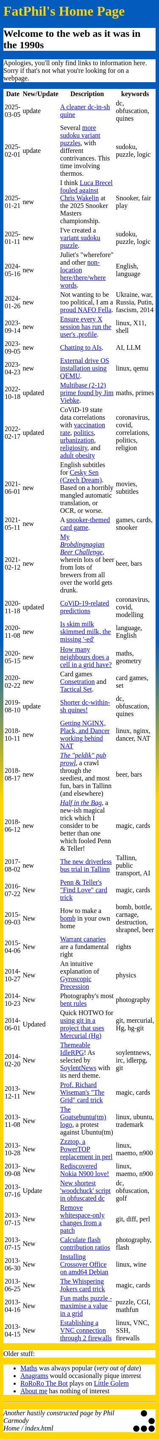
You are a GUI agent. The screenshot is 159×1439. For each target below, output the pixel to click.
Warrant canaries (83, 939)
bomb (67, 918)
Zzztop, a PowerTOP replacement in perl (86, 1149)
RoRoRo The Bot (44, 1383)
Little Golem (111, 1383)
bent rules (73, 1003)
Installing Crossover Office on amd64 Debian (84, 1264)
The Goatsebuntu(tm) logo (83, 1117)
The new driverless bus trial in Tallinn (86, 865)
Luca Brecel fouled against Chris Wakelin (86, 190)
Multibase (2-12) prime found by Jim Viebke (87, 393)
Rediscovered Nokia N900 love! (84, 1169)
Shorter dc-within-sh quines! (85, 706)
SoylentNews (78, 1067)
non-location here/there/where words (83, 274)
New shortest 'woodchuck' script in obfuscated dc (85, 1190)
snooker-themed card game (85, 523)
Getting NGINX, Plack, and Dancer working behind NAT (85, 735)
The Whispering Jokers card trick (82, 1285)
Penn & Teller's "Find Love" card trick (83, 890)
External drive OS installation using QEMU (84, 368)
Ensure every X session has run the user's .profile (85, 326)
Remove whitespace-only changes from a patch (82, 1219)
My (82, 544)
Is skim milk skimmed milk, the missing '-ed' (85, 631)
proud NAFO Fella (86, 309)
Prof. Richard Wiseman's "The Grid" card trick (82, 1092)
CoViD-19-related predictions (84, 607)
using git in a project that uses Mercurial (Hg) (82, 1028)
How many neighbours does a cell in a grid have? (86, 657)
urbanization (77, 440)
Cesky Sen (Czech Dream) (81, 476)
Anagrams (34, 1375)
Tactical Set (76, 689)
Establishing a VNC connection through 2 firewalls (86, 1330)
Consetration (77, 681)
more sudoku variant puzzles (80, 135)
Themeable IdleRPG (75, 1048)
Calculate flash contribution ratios (85, 1243)
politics (84, 432)
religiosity (73, 447)
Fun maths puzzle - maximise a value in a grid (86, 1306)
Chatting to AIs (81, 347)
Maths (28, 1368)
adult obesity (77, 455)
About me (33, 1391)
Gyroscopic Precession (76, 982)
